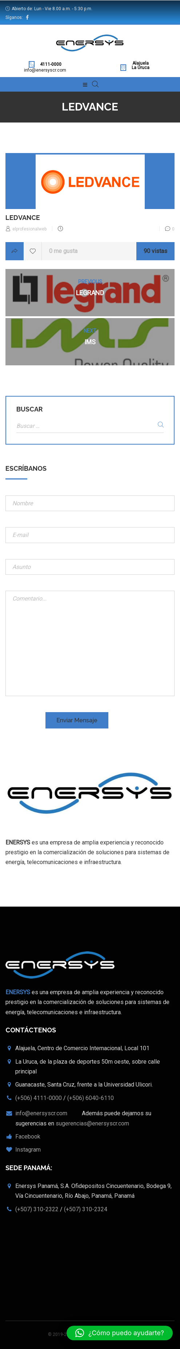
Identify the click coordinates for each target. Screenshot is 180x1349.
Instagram (28, 1149)
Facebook (27, 1136)
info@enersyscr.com (45, 70)
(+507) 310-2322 (37, 1209)
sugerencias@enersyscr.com (92, 1123)
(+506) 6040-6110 (90, 1098)
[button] (120, 1333)
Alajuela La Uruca (140, 65)
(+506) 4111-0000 (38, 1098)
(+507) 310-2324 (85, 1209)
